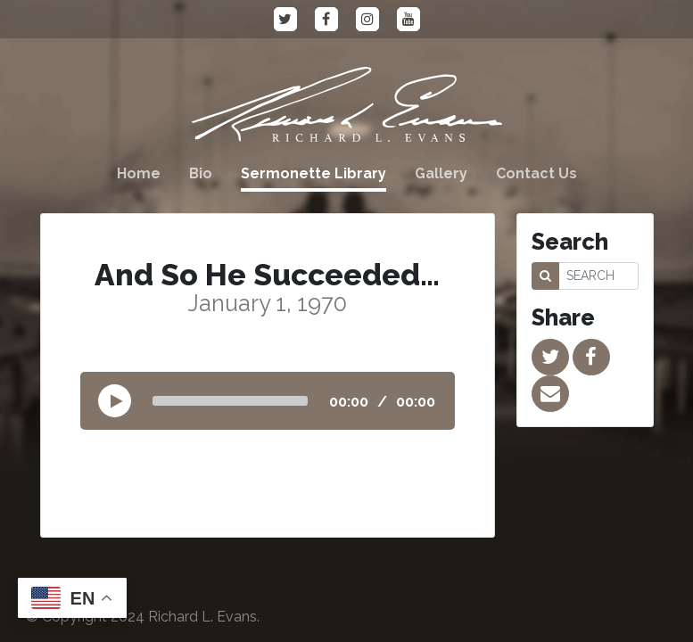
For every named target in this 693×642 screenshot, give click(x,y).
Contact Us (536, 173)
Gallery (441, 173)
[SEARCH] (598, 276)
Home (139, 173)
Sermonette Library (313, 173)
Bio (200, 173)
